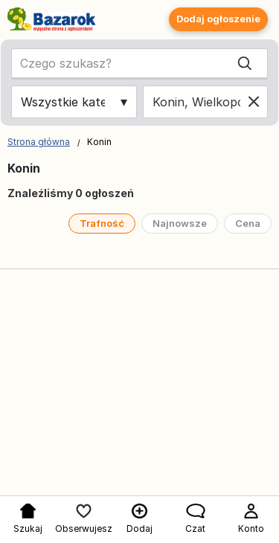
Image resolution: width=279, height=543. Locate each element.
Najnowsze (180, 223)
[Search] (245, 63)
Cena (247, 223)
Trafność (102, 223)
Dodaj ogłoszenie (218, 19)
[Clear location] (253, 102)
